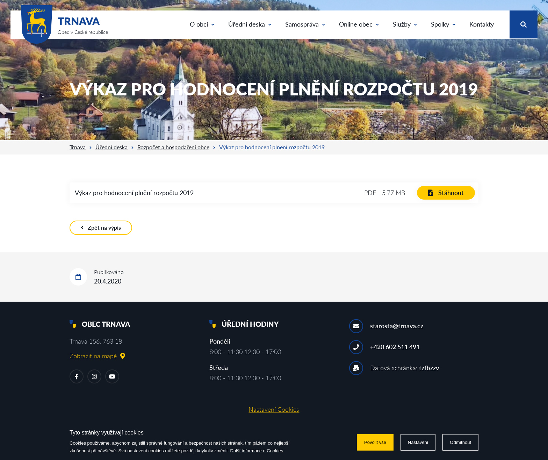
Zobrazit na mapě (97, 356)
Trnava (78, 147)
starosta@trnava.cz (396, 326)
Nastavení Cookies (273, 409)
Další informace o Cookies (256, 450)
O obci (202, 24)
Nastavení (418, 442)
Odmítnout (460, 442)
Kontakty (481, 24)
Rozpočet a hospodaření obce (173, 147)
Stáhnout (446, 192)
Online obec (359, 24)
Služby (405, 24)
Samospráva (305, 24)
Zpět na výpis (101, 227)
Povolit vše (375, 442)
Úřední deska (249, 24)
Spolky (443, 24)
